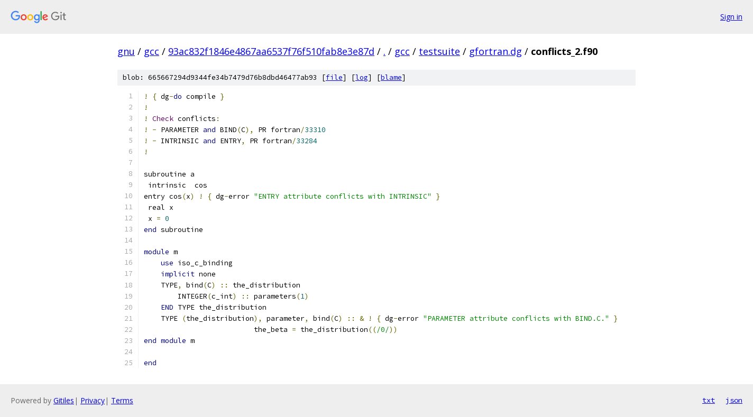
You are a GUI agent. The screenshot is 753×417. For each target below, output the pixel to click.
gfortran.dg (495, 51)
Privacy (92, 400)
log (361, 77)
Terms (122, 400)
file (334, 77)
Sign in (731, 17)
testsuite (439, 51)
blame (391, 77)
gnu (126, 51)
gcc (151, 51)
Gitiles (63, 400)
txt (708, 400)
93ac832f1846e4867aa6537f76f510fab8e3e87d (271, 51)
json (734, 400)
